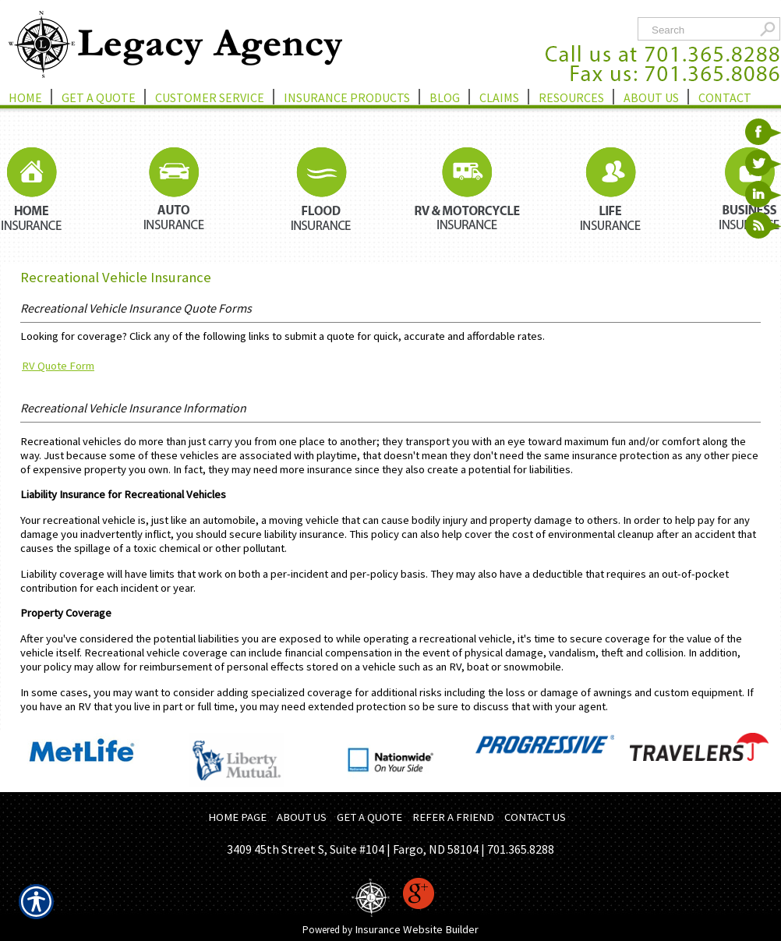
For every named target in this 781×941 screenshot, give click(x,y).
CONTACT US (535, 817)
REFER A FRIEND (453, 817)
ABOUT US (302, 817)
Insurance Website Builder (417, 929)
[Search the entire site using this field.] (700, 30)
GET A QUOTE (369, 817)
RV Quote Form (58, 366)
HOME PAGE (237, 817)
